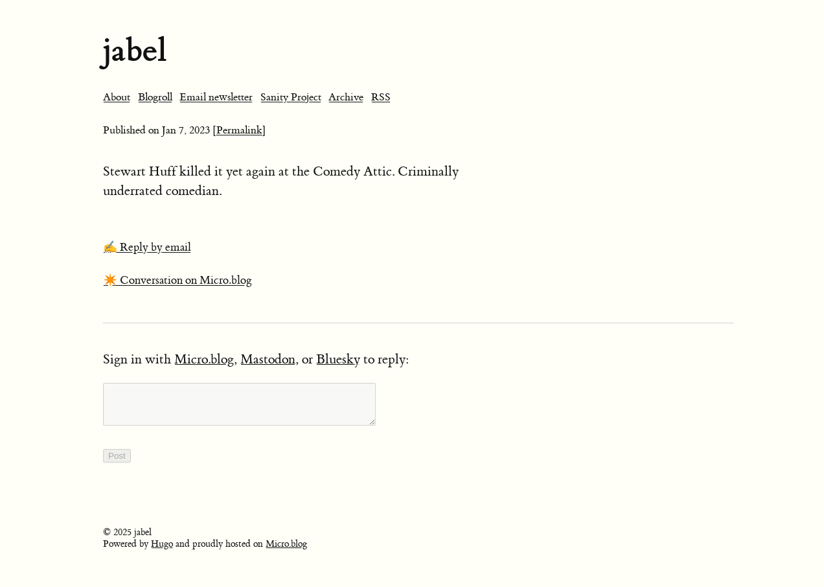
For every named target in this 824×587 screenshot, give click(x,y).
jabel (134, 50)
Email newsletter (216, 97)
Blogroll (155, 97)
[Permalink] (239, 130)
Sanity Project (290, 97)
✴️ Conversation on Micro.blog (177, 280)
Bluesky (338, 359)
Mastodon (267, 359)
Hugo (162, 552)
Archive (345, 97)
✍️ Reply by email (147, 247)
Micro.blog (204, 359)
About (116, 97)
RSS (381, 97)
